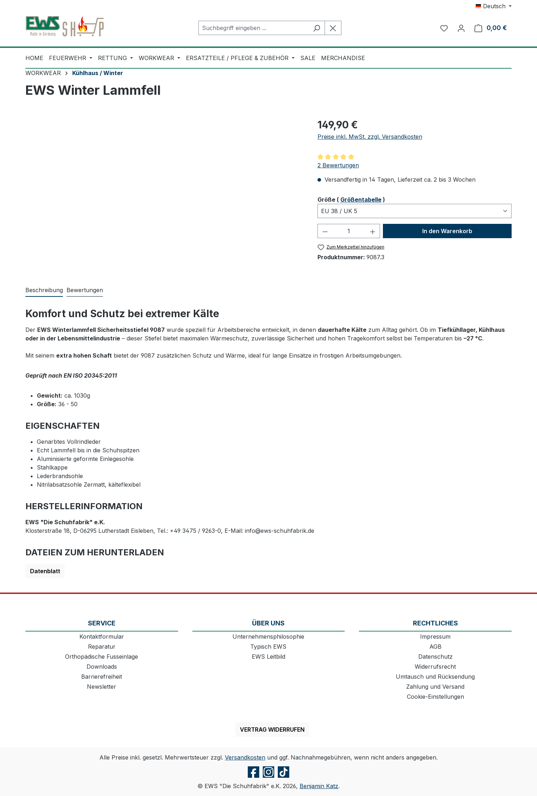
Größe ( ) (351, 199)
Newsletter (101, 686)
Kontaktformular (101, 636)
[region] (164, 194)
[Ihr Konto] (461, 28)
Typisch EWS (268, 646)
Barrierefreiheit (101, 676)
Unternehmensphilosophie (268, 636)
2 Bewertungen (338, 165)
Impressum (435, 636)
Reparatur (101, 646)
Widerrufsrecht (435, 666)
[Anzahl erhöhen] (372, 231)
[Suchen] (316, 28)
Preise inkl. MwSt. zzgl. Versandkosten (369, 136)
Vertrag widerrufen (272, 729)
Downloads (102, 666)
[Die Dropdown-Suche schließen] (333, 28)
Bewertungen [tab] (84, 290)
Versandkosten (245, 757)
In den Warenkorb (447, 231)
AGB (435, 646)
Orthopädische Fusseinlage (101, 656)
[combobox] (253, 28)
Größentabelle (360, 199)
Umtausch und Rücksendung (435, 676)
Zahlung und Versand (435, 686)
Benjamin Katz (319, 786)
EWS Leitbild (268, 656)
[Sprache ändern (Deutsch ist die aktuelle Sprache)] (494, 6)
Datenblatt (45, 571)
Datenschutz (435, 656)
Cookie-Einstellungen (435, 696)
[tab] (44, 290)
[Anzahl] (349, 231)
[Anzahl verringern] (324, 231)
